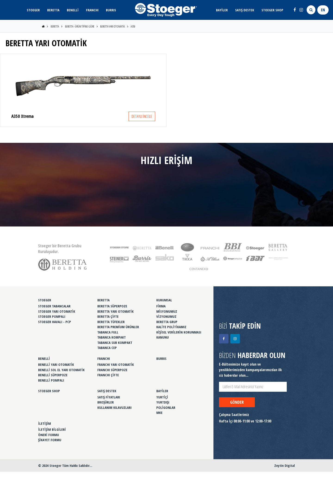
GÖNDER (237, 402)
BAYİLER (222, 10)
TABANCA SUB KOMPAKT (114, 342)
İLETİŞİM (44, 423)
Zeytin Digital (284, 465)
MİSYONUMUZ (166, 311)
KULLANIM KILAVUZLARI (114, 407)
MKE (159, 412)
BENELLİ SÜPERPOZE (53, 375)
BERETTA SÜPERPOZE (112, 306)
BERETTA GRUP (166, 321)
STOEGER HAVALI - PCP (54, 321)
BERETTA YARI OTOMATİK (112, 26)
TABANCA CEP (107, 347)
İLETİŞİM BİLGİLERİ (52, 429)
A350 (133, 26)
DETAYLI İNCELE (142, 116)
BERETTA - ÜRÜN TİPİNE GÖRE (79, 26)
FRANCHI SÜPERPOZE (112, 369)
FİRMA (161, 306)
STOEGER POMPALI (51, 316)
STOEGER (33, 10)
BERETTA (53, 10)
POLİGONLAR (165, 407)
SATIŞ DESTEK (244, 10)
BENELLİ (73, 10)
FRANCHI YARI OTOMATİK (115, 364)
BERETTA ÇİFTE (108, 316)
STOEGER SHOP (272, 10)
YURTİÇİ (162, 397)
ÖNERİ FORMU (48, 434)
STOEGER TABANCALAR (54, 306)
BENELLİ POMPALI (51, 380)
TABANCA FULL (107, 332)
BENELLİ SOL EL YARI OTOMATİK (61, 369)
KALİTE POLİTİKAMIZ (171, 326)
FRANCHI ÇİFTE (108, 375)
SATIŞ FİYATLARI (108, 397)
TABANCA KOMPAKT (111, 337)
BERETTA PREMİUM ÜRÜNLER (118, 326)
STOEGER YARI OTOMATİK (56, 311)
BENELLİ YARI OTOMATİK (56, 364)
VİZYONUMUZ (166, 316)
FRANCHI (92, 10)
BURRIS (111, 10)
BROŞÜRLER (105, 402)
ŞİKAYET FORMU (49, 439)
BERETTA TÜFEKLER (111, 321)
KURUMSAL (164, 300)
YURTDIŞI (162, 402)
